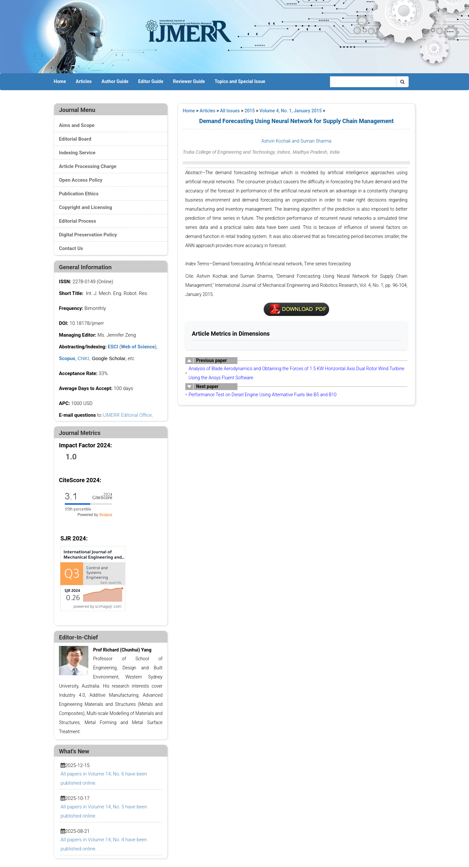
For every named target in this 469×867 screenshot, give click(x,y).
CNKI (83, 358)
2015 (249, 110)
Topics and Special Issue (240, 81)
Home (60, 81)
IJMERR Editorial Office (127, 415)
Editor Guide (150, 81)
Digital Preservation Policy (88, 235)
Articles (84, 81)
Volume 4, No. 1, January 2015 (291, 110)
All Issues (230, 110)
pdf (296, 309)
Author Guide (115, 81)
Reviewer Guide (189, 81)
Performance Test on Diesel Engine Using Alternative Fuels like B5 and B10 (262, 394)
